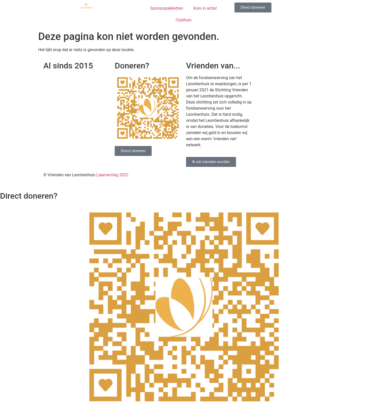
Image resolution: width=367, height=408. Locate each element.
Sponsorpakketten (166, 8)
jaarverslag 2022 (113, 174)
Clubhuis (183, 20)
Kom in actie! (205, 8)
